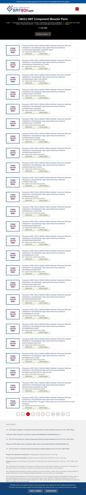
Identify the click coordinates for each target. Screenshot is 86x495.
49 (53, 414)
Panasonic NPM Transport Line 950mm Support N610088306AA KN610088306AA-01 (33, 434)
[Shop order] (43, 34)
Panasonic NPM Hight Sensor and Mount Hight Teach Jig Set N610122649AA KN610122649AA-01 (37, 444)
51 (63, 414)
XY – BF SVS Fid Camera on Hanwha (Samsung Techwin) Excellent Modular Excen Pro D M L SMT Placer (40, 439)
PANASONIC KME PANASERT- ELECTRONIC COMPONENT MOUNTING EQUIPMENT (37, 22)
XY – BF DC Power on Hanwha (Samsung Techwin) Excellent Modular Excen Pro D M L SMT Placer (38, 449)
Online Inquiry (43, 53)
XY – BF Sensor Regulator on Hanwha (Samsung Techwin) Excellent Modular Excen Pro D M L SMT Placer (40, 430)
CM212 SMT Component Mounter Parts (49, 24)
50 (58, 414)
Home (8, 22)
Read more (28, 53)
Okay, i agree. (35, 491)
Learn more (51, 491)
